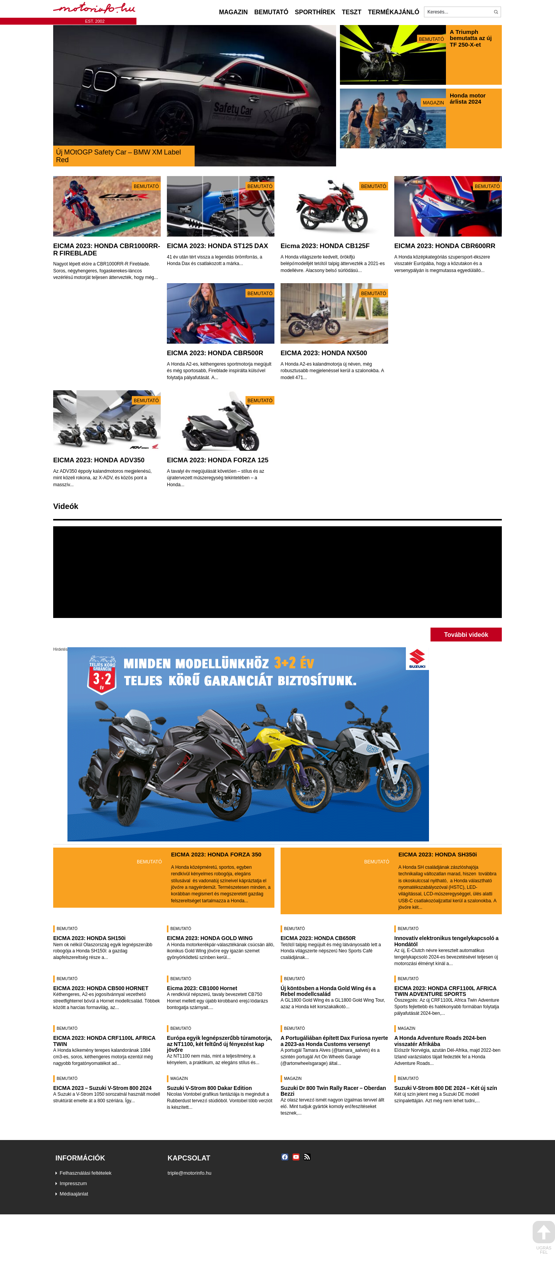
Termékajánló (393, 12)
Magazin (233, 12)
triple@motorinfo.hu (190, 1173)
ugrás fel (544, 1237)
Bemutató (271, 12)
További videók (466, 634)
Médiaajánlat (74, 1193)
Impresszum (73, 1183)
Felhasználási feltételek (86, 1173)
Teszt (352, 12)
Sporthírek (315, 12)
